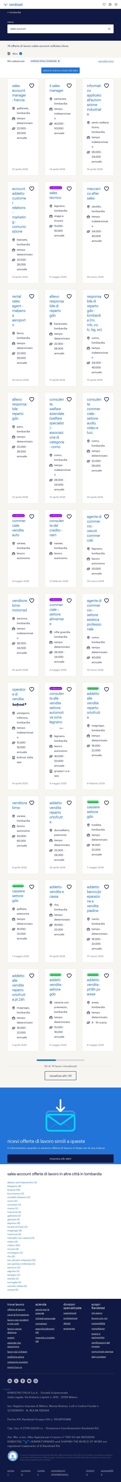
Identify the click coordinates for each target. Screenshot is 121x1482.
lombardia (15, 12)
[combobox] (60, 28)
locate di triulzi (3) (17, 1226)
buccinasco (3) (15, 1193)
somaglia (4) (14, 1282)
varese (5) (12, 1289)
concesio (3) (14, 1204)
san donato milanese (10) (21, 1260)
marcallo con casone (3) (20, 1237)
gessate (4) (13, 1219)
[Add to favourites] (31, 85)
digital (66, 1323)
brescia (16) (13, 1189)
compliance (98, 1328)
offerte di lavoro (16, 1309)
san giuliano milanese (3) (21, 1263)
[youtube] (29, 1381)
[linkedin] (9, 1381)
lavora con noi (99, 1318)
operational (69, 1313)
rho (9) (11, 1256)
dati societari (98, 1356)
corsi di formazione (18, 1314)
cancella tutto (106, 61)
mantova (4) (14, 1234)
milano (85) (13, 1245)
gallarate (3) (14, 1215)
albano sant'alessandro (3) (22, 1182)
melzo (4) (12, 1241)
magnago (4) (14, 1230)
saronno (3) (13, 1267)
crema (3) (12, 1208)
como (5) (12, 1200)
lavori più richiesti (17, 1351)
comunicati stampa (102, 1351)
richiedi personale (45, 1318)
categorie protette (17, 1362)
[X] (16, 1381)
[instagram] (35, 1381)
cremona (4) (14, 1211)
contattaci (41, 1323)
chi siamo (96, 1313)
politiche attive (15, 1356)
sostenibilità (98, 1323)
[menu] (116, 4)
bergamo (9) (14, 1186)
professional (70, 1318)
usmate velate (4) (17, 1285)
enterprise (69, 1328)
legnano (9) (13, 1223)
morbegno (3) (15, 1252)
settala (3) (12, 1278)
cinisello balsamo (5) (18, 1197)
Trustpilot (7, 1389)
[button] (58, 61)
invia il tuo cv (14, 1367)
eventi (10, 1337)
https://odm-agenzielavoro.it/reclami (35, 1460)
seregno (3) (13, 1274)
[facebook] (22, 1381)
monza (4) (13, 1248)
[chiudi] (109, 28)
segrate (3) (13, 1271)
